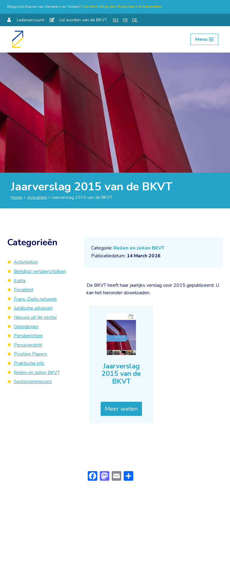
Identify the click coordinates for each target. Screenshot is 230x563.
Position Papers (30, 354)
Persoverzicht (28, 345)
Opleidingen (26, 326)
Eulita (19, 280)
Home (16, 197)
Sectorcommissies (33, 381)
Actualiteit (37, 197)
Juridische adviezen (33, 308)
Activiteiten (26, 262)
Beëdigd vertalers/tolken (40, 271)
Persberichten (28, 335)
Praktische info (29, 363)
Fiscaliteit (24, 289)
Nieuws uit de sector (35, 317)
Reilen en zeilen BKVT (139, 248)
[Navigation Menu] (204, 39)
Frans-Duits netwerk (35, 299)
